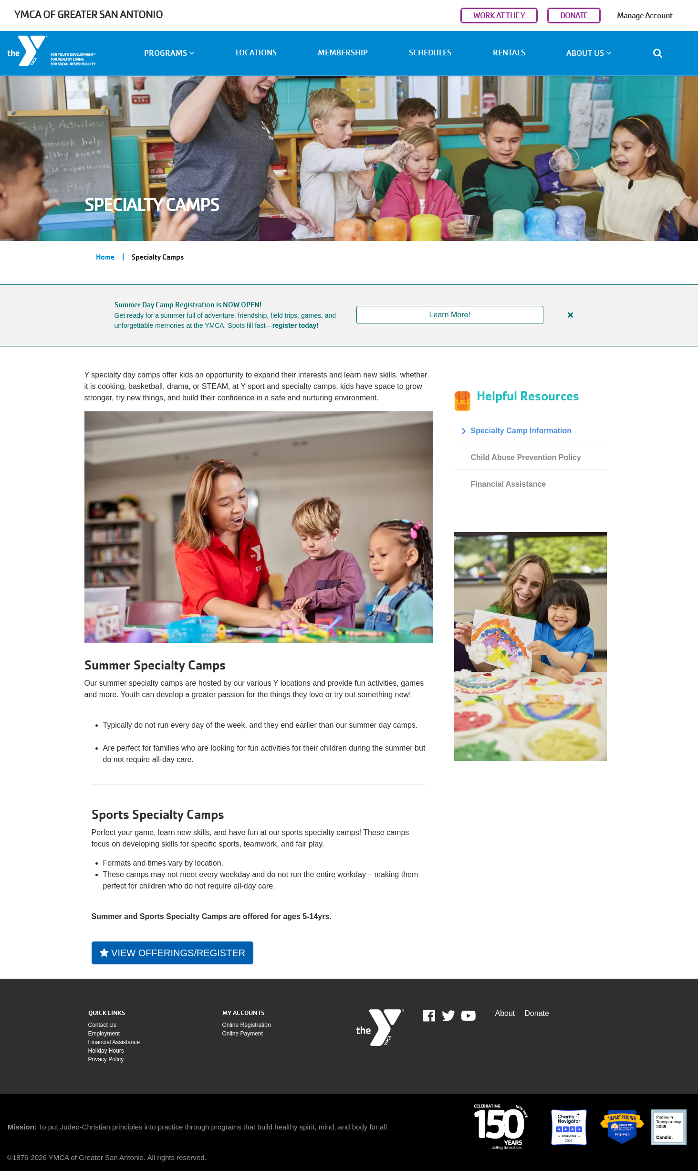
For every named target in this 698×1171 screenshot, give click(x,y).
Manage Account (644, 15)
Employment (104, 1033)
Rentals (509, 52)
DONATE (574, 15)
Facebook (436, 1016)
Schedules (430, 52)
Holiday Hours (106, 1050)
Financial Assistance (508, 484)
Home (105, 257)
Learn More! (449, 315)
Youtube (467, 1016)
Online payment (242, 1033)
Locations (256, 52)
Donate (536, 1013)
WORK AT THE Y (499, 15)
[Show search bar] (661, 53)
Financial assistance (114, 1042)
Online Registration (246, 1025)
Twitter (448, 1016)
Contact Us (102, 1025)
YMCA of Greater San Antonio (88, 14)
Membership (343, 52)
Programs (169, 53)
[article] (349, 315)
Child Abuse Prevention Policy (526, 457)
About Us (589, 53)
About (505, 1013)
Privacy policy (106, 1059)
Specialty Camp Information (521, 431)
